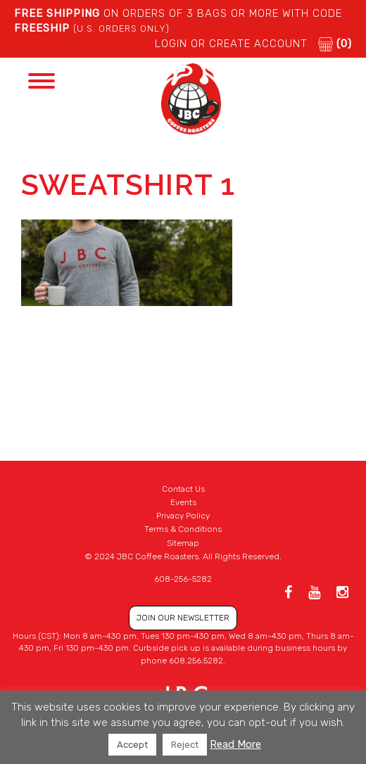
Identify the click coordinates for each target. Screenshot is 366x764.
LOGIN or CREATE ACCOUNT (231, 43)
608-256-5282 (183, 579)
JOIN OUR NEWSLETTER (183, 618)
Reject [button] (184, 744)
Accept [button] (132, 744)
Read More (235, 744)
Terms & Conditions (183, 529)
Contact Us (183, 489)
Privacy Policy (183, 516)
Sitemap (183, 543)
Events (183, 502)
